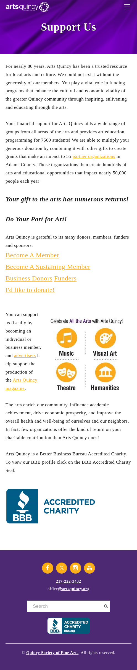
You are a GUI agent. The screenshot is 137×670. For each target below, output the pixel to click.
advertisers (25, 355)
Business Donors (29, 278)
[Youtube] (89, 568)
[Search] (68, 606)
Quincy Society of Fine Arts (52, 652)
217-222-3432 (68, 581)
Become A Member (32, 255)
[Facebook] (47, 568)
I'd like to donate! (30, 289)
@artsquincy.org (73, 589)
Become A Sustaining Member (48, 266)
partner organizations (94, 156)
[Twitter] (61, 568)
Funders (65, 278)
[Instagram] (75, 568)
